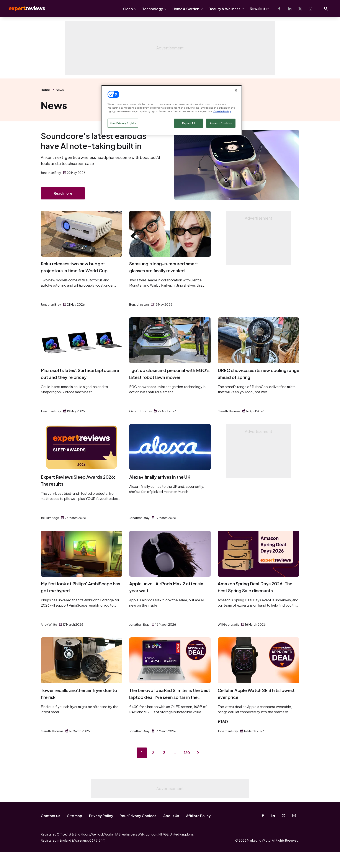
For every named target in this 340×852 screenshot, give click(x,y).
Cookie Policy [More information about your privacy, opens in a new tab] (222, 111)
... (176, 752)
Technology (152, 9)
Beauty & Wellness (224, 9)
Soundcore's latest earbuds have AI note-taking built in (93, 141)
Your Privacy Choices (138, 815)
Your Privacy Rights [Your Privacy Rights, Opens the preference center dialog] (123, 123)
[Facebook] (279, 8)
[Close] (236, 90)
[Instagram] (310, 8)
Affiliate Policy (198, 815)
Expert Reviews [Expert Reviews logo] (23, 8)
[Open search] (326, 8)
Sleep (128, 9)
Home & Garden (185, 9)
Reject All (188, 123)
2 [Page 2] (153, 752)
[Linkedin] (289, 8)
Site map (74, 815)
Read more (63, 193)
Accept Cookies (221, 123)
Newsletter (259, 8)
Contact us (50, 815)
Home (45, 90)
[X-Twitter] (300, 8)
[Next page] (198, 753)
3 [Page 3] (164, 752)
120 (187, 752)
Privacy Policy (101, 815)
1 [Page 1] (141, 752)
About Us (171, 815)
